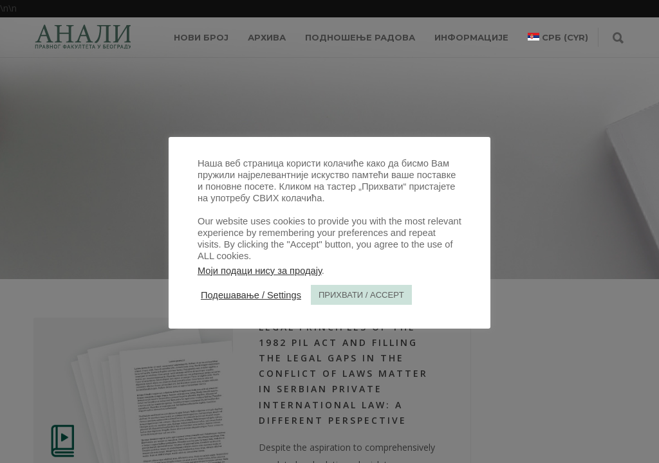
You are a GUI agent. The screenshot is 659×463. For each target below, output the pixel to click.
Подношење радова (360, 37)
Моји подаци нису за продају (260, 271)
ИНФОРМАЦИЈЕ (471, 37)
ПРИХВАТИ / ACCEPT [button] (361, 295)
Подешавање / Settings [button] (251, 295)
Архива (267, 37)
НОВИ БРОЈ (201, 37)
